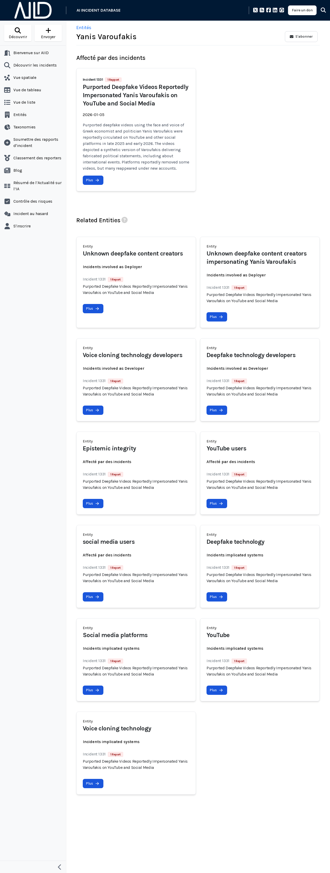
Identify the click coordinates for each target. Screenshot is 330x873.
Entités (83, 27)
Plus (92, 180)
